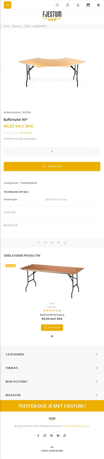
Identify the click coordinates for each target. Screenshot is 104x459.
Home (6, 26)
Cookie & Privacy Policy (75, 426)
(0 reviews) (26, 133)
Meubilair (16, 26)
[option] (52, 69)
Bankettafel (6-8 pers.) (52, 315)
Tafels (27, 26)
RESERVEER (52, 166)
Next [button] (100, 69)
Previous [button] (3, 69)
